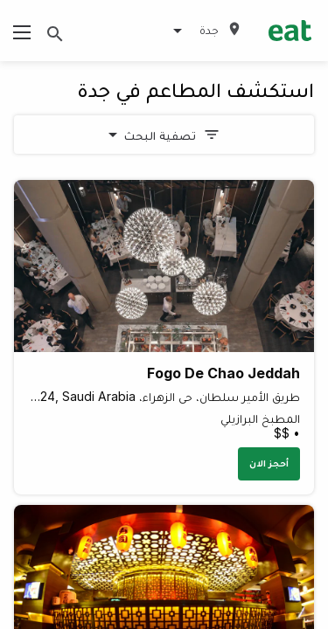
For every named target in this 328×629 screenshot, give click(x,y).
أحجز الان (269, 463)
